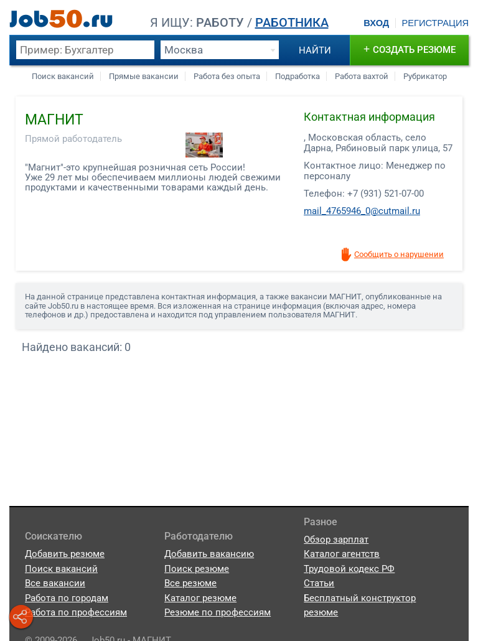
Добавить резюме (65, 553)
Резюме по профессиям (217, 612)
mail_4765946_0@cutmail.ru (362, 211)
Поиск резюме (196, 568)
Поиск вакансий (63, 76)
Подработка (297, 76)
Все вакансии (55, 583)
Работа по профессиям (76, 612)
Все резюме (190, 583)
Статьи (319, 583)
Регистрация (435, 23)
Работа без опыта (227, 76)
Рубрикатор (425, 76)
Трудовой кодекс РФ (349, 568)
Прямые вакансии (144, 76)
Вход (376, 23)
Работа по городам (66, 598)
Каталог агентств (342, 553)
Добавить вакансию (209, 553)
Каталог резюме (200, 598)
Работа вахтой (361, 76)
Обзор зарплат (336, 539)
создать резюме (409, 48)
